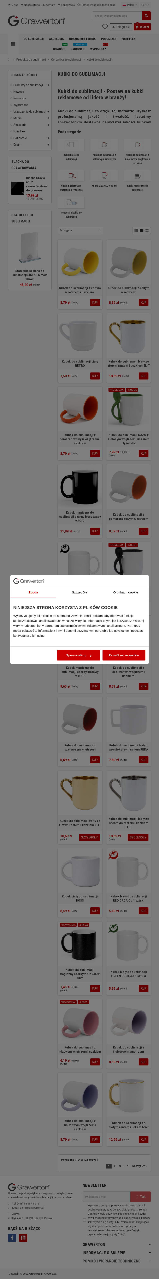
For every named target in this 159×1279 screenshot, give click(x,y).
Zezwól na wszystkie (125, 675)
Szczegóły (79, 612)
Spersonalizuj (79, 675)
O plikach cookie (127, 612)
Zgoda (31, 612)
